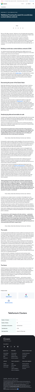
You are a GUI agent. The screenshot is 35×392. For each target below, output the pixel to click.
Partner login (13, 354)
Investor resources (26, 353)
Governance (24, 354)
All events (24, 368)
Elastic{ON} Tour (25, 365)
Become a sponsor (26, 366)
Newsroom (5, 358)
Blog (4, 356)
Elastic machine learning (19, 165)
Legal (12, 363)
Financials (24, 356)
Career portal (5, 365)
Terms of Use (10, 378)
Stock (23, 358)
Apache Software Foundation (14, 386)
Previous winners (25, 363)
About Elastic (5, 353)
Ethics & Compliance (15, 370)
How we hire (5, 366)
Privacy (12, 366)
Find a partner (14, 353)
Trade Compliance (14, 368)
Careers (4, 363)
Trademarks (5, 378)
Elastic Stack (18, 73)
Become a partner (14, 358)
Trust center (13, 365)
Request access (14, 356)
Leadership (5, 354)
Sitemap (17, 378)
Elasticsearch (20, 101)
